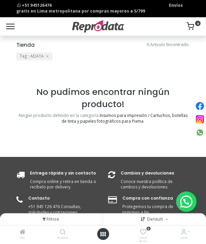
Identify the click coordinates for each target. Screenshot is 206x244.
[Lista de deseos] (143, 233)
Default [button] (155, 219)
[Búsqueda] (62, 233)
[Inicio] (22, 233)
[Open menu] (103, 234)
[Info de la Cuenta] (184, 233)
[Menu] (10, 26)
